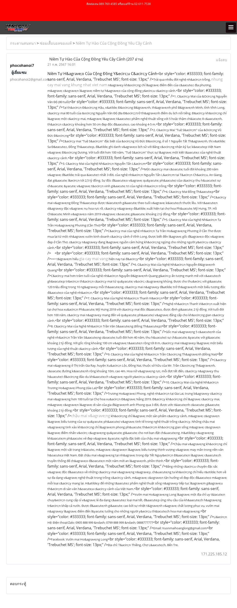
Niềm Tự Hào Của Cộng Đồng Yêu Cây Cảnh (114, 43)
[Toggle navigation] (231, 27)
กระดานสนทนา (23, 43)
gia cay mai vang (93, 258)
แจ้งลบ (221, 59)
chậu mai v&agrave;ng (90, 415)
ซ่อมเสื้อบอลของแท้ (56, 43)
